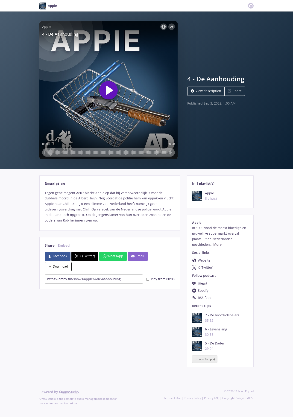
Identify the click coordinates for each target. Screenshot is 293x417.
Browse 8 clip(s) (205, 359)
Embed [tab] (64, 245)
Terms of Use (172, 398)
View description (206, 91)
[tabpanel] (109, 206)
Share (235, 91)
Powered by (59, 392)
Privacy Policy (192, 398)
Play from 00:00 (160, 279)
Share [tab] (50, 245)
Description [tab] (55, 183)
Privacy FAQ (211, 398)
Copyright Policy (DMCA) (238, 398)
